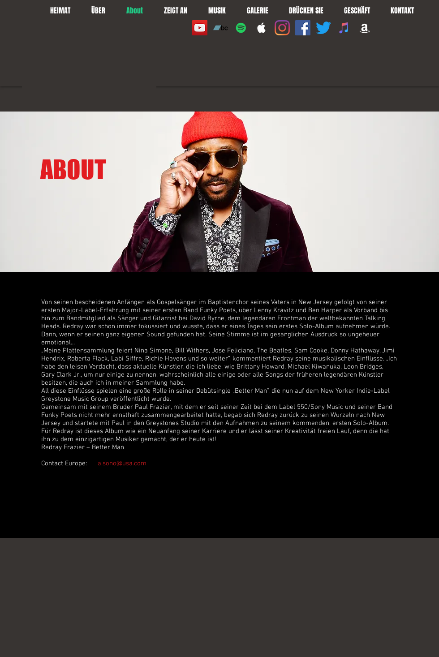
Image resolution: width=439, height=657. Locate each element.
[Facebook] (302, 27)
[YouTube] (199, 27)
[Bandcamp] (220, 27)
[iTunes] (344, 27)
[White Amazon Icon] (364, 27)
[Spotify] (241, 27)
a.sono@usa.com (122, 463)
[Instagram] (282, 27)
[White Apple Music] (261, 27)
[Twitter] (323, 27)
